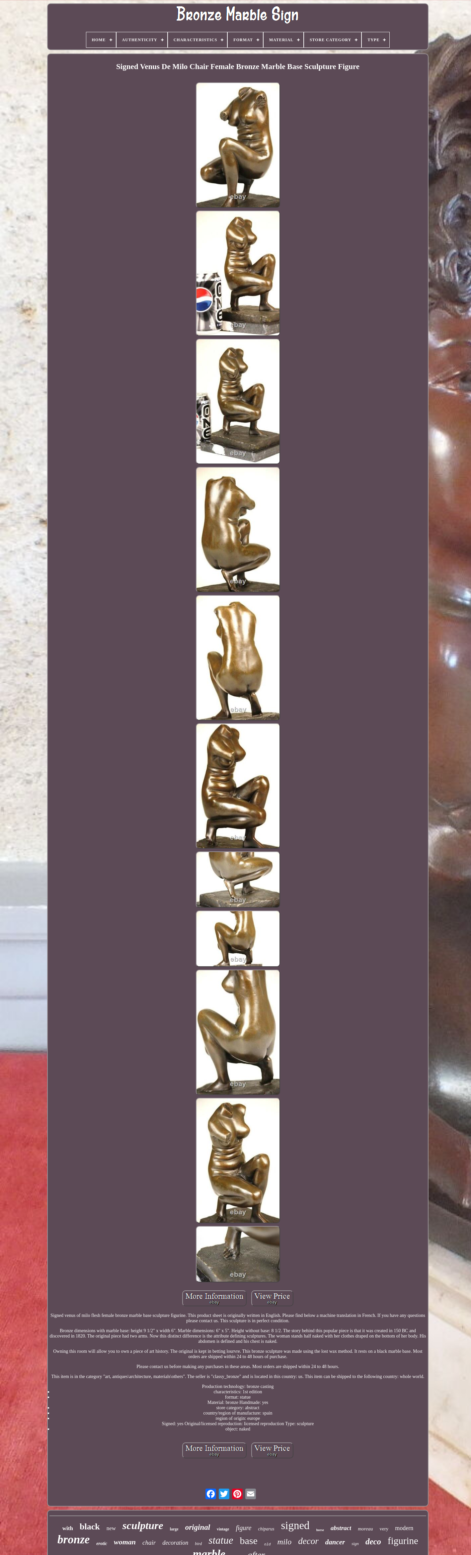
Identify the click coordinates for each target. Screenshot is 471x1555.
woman (125, 1542)
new (111, 1528)
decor (308, 1541)
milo (284, 1541)
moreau (365, 1528)
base (248, 1540)
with (67, 1528)
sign (355, 1543)
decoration (175, 1542)
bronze (73, 1539)
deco (373, 1541)
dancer (335, 1542)
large (174, 1529)
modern (404, 1528)
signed (295, 1525)
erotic (101, 1543)
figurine (403, 1540)
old (267, 1544)
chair (149, 1542)
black (90, 1526)
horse (320, 1530)
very (384, 1528)
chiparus (266, 1528)
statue (220, 1540)
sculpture (142, 1525)
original (197, 1527)
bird (198, 1543)
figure (243, 1527)
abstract (341, 1527)
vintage (223, 1529)
